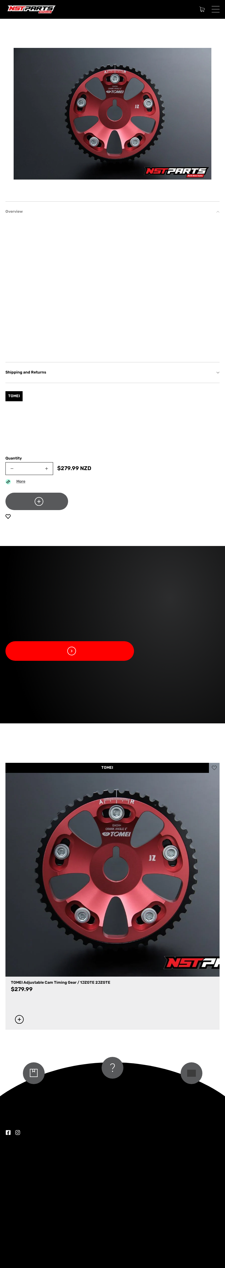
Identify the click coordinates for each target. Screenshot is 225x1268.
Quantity (13, 458)
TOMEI (107, 768)
